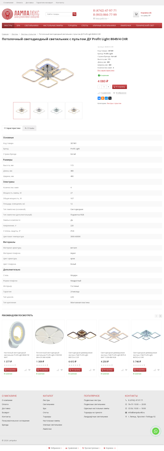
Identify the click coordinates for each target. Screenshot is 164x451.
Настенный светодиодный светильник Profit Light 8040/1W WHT (16, 355)
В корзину (119, 87)
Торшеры (72, 25)
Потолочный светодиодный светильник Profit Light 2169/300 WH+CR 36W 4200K (49, 355)
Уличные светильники (104, 25)
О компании (8, 2)
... (159, 25)
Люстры (8, 25)
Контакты (60, 2)
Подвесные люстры (92, 400)
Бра (18, 25)
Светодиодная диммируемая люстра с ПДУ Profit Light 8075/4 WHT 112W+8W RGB (113, 355)
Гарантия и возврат (45, 2)
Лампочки (126, 25)
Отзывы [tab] (29, 128)
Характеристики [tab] (12, 128)
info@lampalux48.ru (136, 412)
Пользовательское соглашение (15, 420)
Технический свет (145, 25)
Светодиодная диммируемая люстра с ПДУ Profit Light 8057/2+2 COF (80, 355)
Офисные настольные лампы (96, 408)
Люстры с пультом (114, 103)
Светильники (31, 25)
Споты (84, 25)
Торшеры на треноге (93, 412)
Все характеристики (106, 70)
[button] (156, 316)
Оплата (19, 2)
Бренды (5, 425)
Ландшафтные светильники (96, 416)
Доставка (29, 2)
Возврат (5, 412)
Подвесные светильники (94, 404)
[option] (21, 110)
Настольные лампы (53, 25)
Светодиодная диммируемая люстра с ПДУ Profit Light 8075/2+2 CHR (145, 355)
